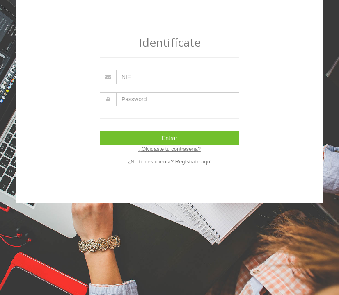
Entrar (169, 138)
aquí (206, 162)
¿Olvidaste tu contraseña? (169, 149)
